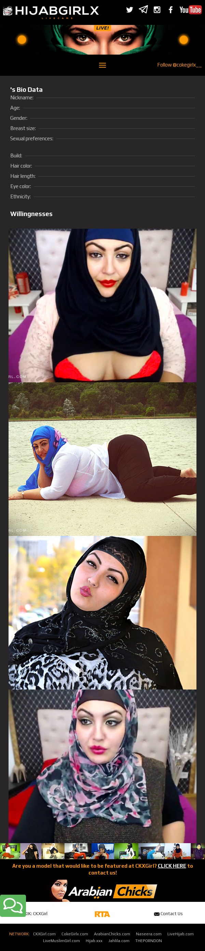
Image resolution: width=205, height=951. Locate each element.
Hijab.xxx (94, 940)
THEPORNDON (148, 940)
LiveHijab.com (180, 934)
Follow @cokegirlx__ (179, 65)
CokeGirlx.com (75, 934)
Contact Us (168, 913)
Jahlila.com (118, 940)
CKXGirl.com (44, 934)
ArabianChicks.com (112, 934)
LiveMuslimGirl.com (61, 940)
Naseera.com (149, 934)
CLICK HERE (172, 866)
